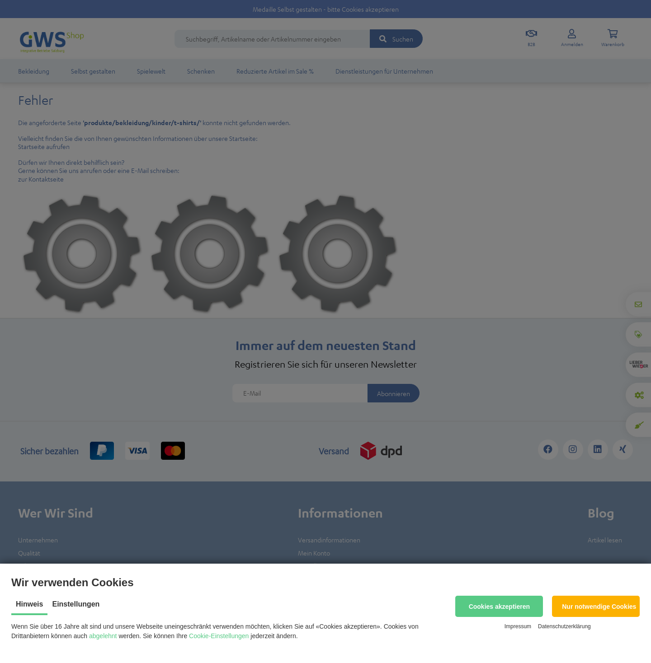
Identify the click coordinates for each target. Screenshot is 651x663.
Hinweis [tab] (29, 604)
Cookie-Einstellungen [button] (219, 636)
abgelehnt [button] (103, 636)
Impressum (518, 626)
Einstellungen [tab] (75, 604)
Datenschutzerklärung (564, 626)
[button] (499, 606)
